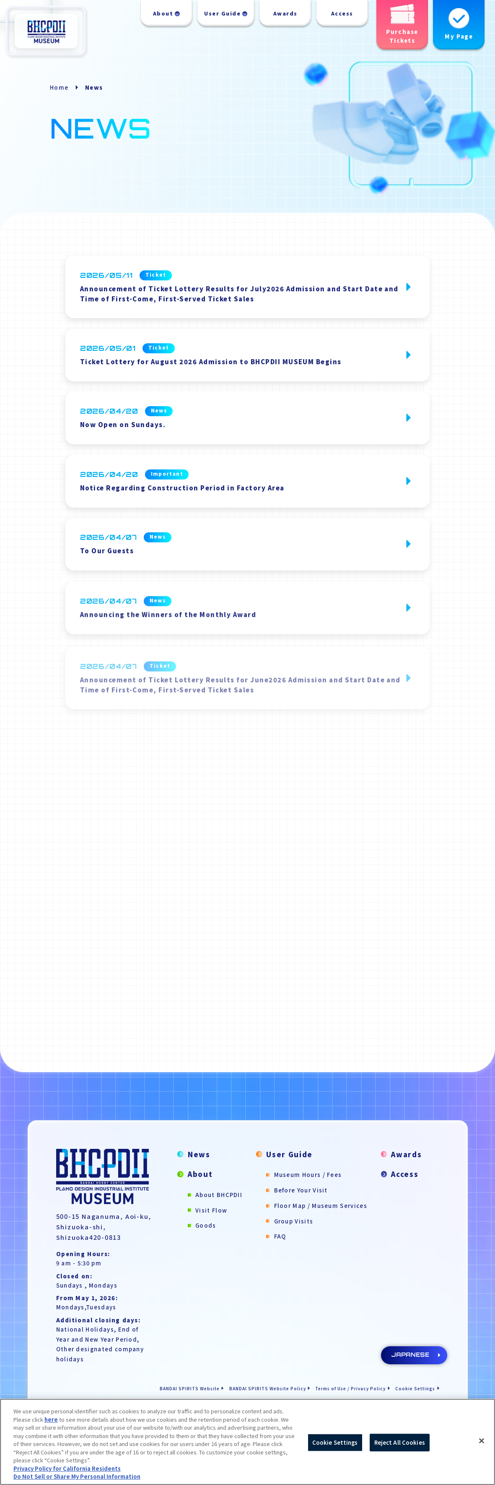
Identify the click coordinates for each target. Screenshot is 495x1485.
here (51, 1419)
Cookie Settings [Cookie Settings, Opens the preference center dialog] (335, 1442)
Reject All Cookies (399, 1442)
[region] (247, 1442)
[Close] (481, 1441)
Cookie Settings (415, 1388)
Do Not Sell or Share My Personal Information (76, 1476)
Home (59, 87)
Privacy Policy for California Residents (67, 1468)
